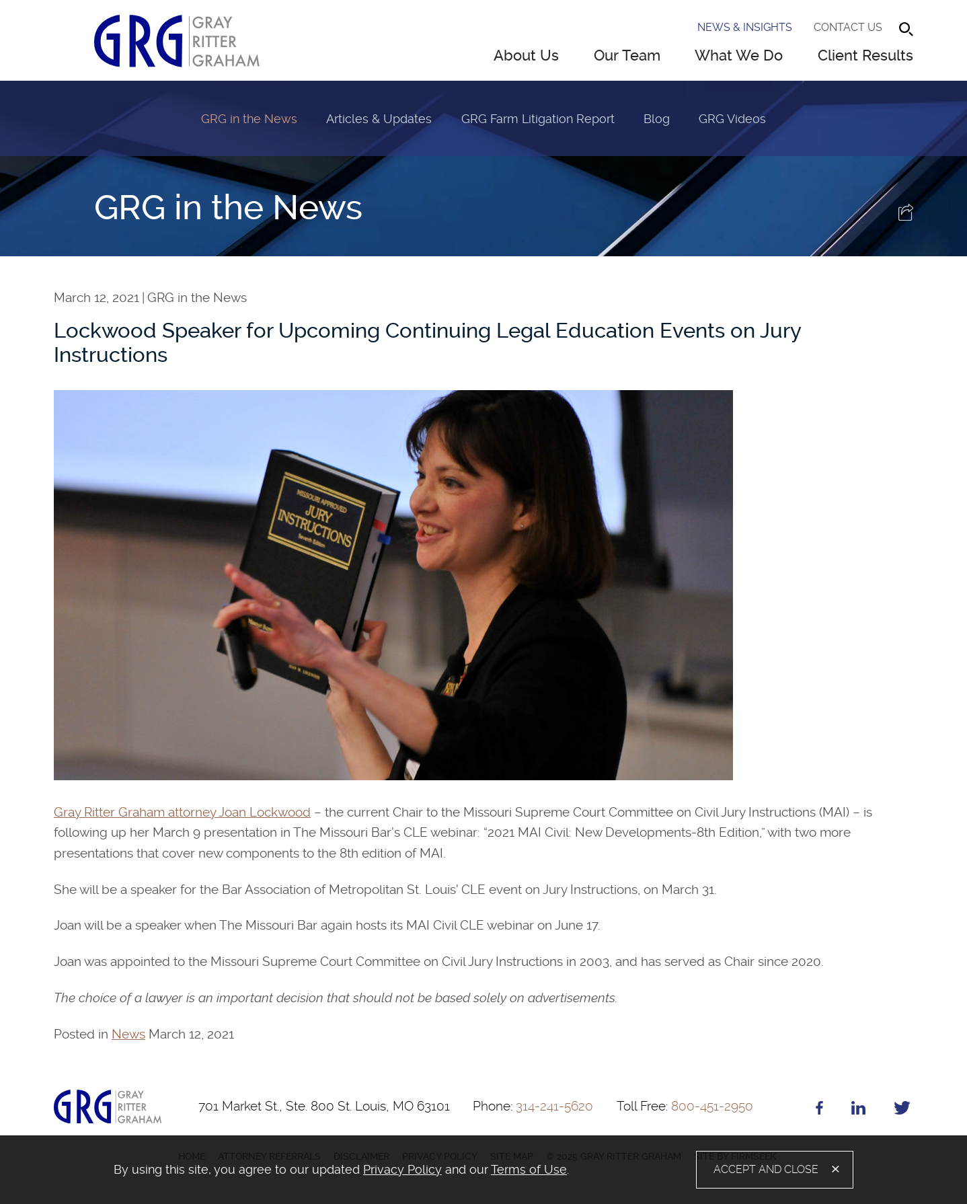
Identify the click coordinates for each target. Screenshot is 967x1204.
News (128, 1034)
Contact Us (848, 27)
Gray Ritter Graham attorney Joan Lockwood (182, 812)
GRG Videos (732, 119)
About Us (526, 55)
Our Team (627, 55)
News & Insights (744, 27)
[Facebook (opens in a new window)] (819, 1110)
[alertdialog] (483, 1169)
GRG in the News (249, 119)
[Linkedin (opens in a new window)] (858, 1110)
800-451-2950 (685, 1106)
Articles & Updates (379, 119)
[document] (355, 1169)
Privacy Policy (402, 1169)
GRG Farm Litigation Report (538, 119)
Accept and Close (765, 1169)
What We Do (739, 55)
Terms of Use (529, 1169)
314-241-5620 (533, 1106)
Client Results (865, 55)
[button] (905, 216)
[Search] (906, 29)
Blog (657, 119)
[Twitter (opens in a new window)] (902, 1110)
